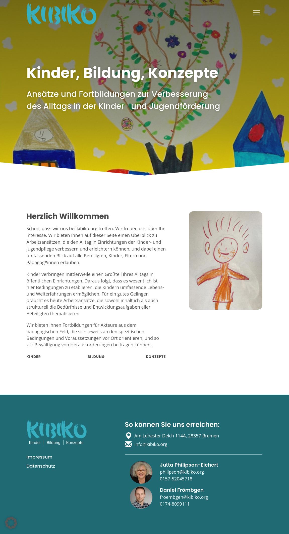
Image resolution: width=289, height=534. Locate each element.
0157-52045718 (176, 479)
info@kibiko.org (150, 444)
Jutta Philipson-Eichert (189, 464)
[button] (11, 523)
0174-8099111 (175, 504)
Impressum (39, 457)
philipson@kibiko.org (182, 472)
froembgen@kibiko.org (184, 497)
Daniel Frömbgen (182, 490)
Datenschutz (41, 466)
